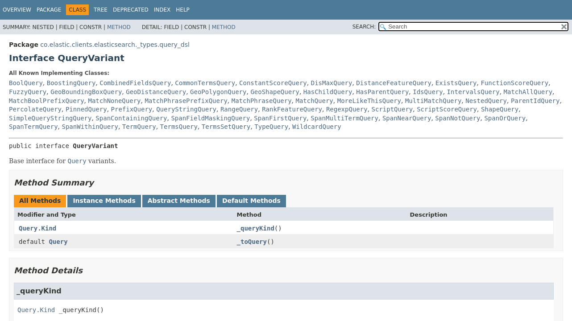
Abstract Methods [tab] (179, 200)
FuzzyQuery (27, 91)
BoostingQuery (71, 82)
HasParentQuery (382, 91)
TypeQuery (271, 126)
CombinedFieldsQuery (135, 82)
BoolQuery (26, 82)
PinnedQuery (86, 109)
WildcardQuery (316, 126)
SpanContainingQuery (131, 118)
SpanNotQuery (457, 118)
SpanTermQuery (33, 126)
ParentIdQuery (535, 100)
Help (183, 10)
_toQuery (252, 241)
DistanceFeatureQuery (393, 82)
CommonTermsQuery (205, 82)
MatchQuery (314, 100)
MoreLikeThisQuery (369, 100)
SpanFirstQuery (280, 118)
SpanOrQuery (505, 118)
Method (119, 27)
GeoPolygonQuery (218, 91)
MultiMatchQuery (433, 100)
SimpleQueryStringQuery (50, 118)
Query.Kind (37, 228)
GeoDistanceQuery (156, 91)
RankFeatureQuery (292, 109)
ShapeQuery (499, 109)
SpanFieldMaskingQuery (210, 118)
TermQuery (139, 126)
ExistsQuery (456, 82)
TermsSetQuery (226, 126)
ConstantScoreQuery (273, 82)
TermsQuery (179, 126)
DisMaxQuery (331, 82)
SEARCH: (364, 27)
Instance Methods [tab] (104, 200)
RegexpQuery (347, 109)
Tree (101, 10)
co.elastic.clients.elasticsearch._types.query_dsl (114, 44)
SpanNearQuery (406, 118)
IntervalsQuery (473, 91)
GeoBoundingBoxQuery (86, 91)
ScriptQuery (392, 109)
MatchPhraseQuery (262, 100)
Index (162, 10)
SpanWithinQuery (90, 126)
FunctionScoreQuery (514, 82)
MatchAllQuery (528, 91)
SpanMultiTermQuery (344, 118)
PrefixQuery (132, 109)
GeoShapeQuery (274, 91)
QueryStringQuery (186, 109)
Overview (17, 10)
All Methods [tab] (40, 200)
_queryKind (255, 228)
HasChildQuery (327, 91)
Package (49, 10)
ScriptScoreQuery (447, 109)
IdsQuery (428, 91)
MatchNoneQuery (114, 100)
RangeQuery (239, 109)
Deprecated (131, 10)
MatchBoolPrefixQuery (46, 100)
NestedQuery (486, 100)
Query (58, 241)
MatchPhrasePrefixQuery (186, 100)
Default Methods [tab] (251, 200)
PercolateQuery (35, 109)
